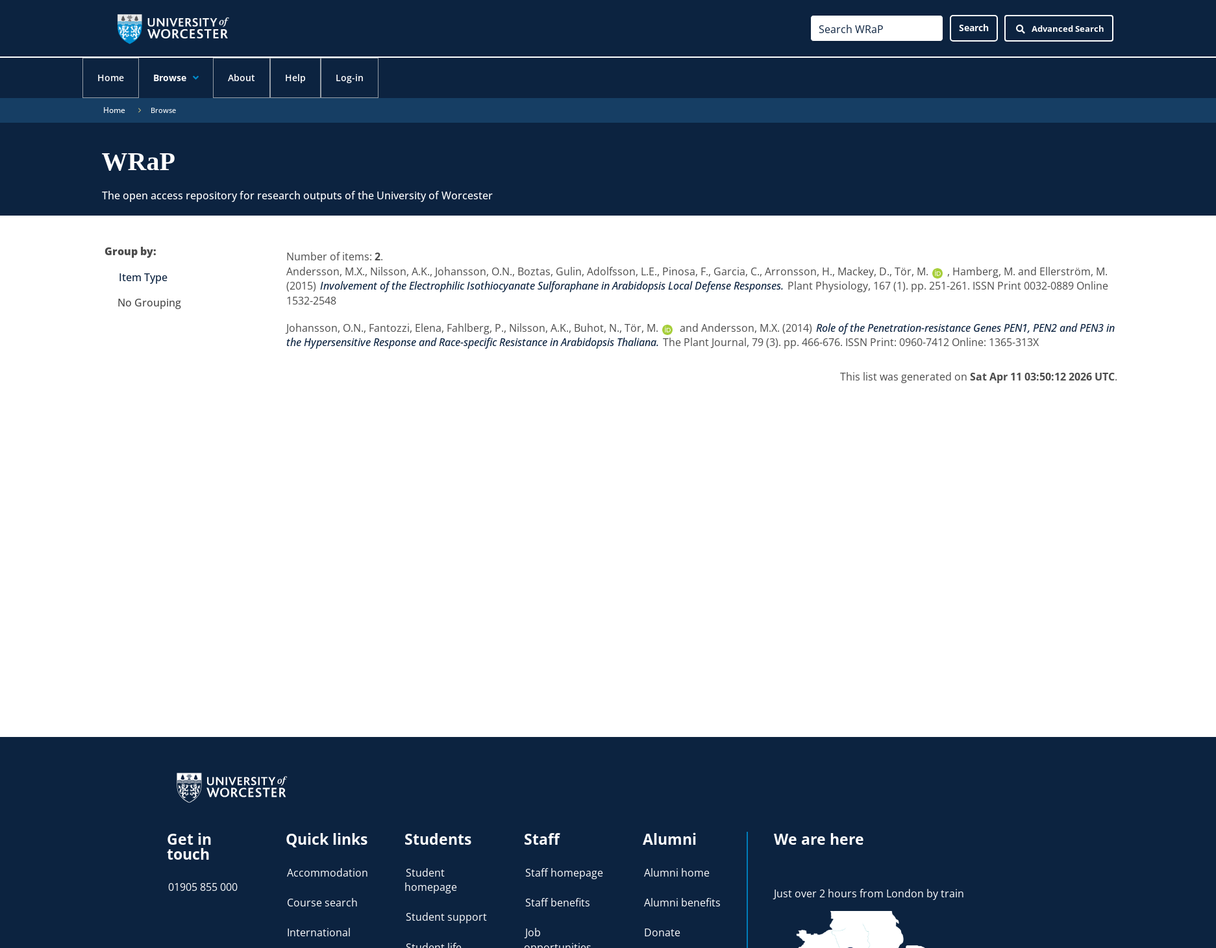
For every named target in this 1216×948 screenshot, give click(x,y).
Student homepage (430, 879)
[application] (201, 78)
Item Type (143, 276)
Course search (322, 902)
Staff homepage (564, 872)
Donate (662, 932)
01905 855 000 (203, 886)
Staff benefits (557, 902)
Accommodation (327, 872)
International (319, 932)
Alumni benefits (682, 902)
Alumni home (677, 872)
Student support (446, 916)
